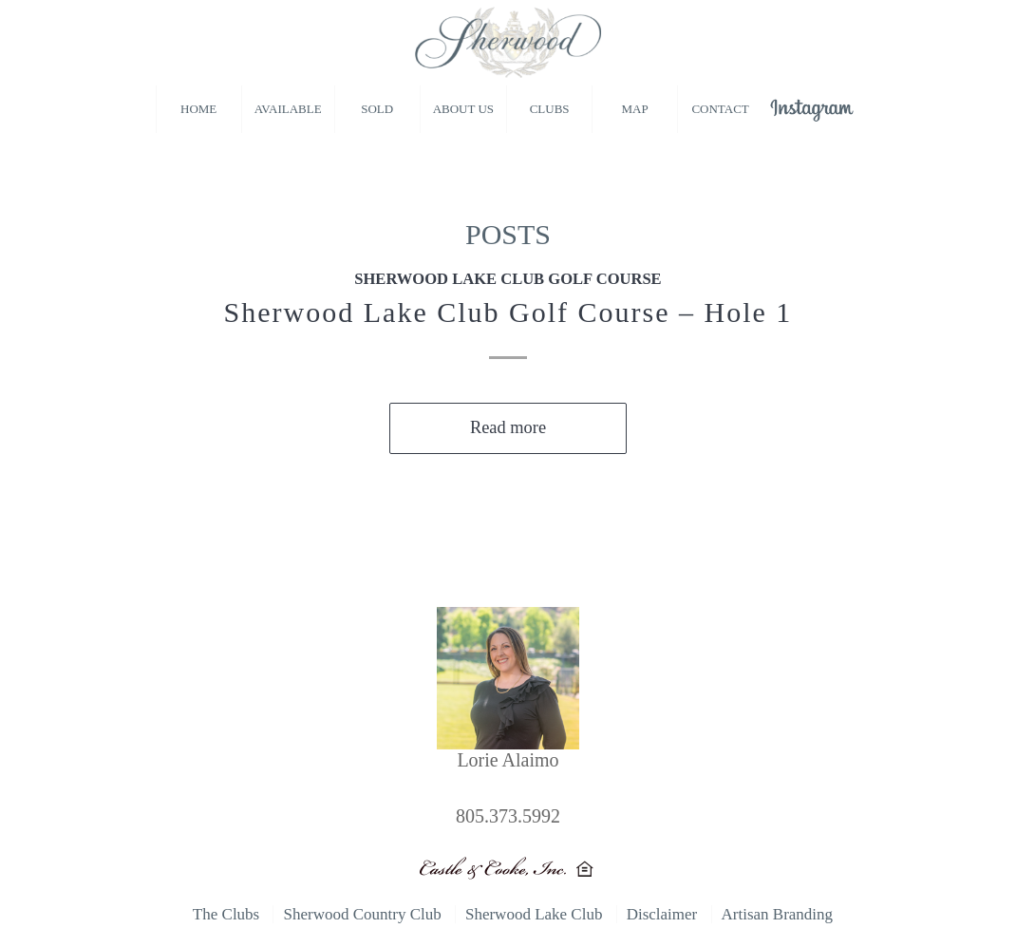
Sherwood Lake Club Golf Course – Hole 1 (508, 312)
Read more (508, 427)
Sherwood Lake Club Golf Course (507, 279)
